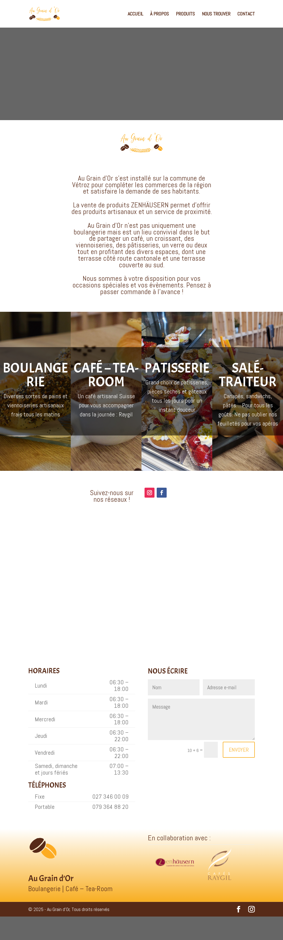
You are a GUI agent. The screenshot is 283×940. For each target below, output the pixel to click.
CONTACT (246, 14)
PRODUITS (185, 14)
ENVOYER (239, 749)
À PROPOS (159, 14)
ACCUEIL (135, 14)
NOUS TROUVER (216, 14)
